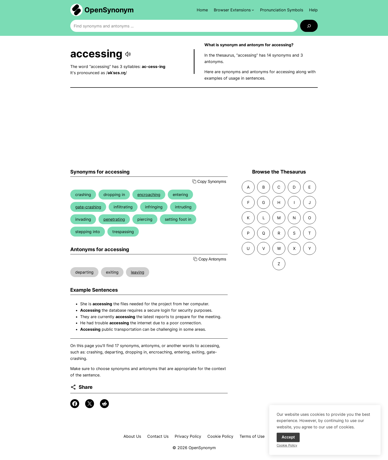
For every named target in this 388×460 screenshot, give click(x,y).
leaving (137, 272)
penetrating (114, 219)
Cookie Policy (220, 436)
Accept (288, 440)
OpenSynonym (109, 10)
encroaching (148, 194)
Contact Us (158, 436)
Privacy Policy (188, 436)
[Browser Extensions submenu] (234, 10)
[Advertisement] (194, 128)
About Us (132, 436)
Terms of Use (252, 436)
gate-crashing (88, 206)
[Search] (309, 26)
